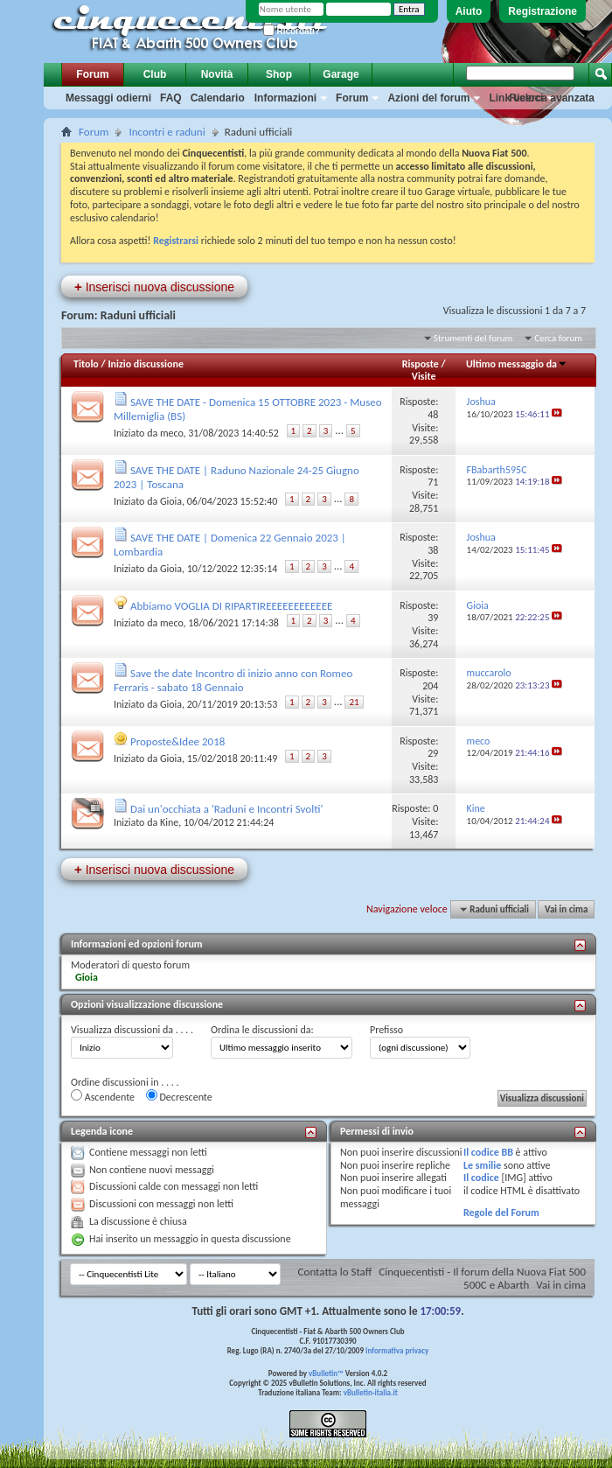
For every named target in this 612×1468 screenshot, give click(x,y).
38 (433, 550)
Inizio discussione (146, 364)
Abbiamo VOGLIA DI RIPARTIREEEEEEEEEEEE (231, 605)
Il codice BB (488, 1152)
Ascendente (103, 1096)
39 (433, 618)
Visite (424, 376)
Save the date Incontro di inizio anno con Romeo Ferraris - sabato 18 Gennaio (233, 680)
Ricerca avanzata (552, 98)
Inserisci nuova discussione (154, 286)
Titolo (86, 364)
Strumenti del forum (473, 338)
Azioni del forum (428, 98)
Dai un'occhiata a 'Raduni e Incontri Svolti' (226, 808)
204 (430, 686)
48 (433, 415)
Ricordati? (291, 31)
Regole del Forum (501, 1212)
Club (155, 74)
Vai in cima (566, 909)
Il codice (481, 1177)
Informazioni (285, 98)
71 (433, 482)
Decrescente (179, 1096)
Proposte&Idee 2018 (177, 741)
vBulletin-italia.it (371, 1392)
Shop (279, 74)
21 (353, 702)
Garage (340, 74)
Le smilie (482, 1165)
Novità (217, 74)
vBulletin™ (326, 1373)
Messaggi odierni (108, 98)
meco (172, 433)
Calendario (218, 98)
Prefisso (386, 1030)
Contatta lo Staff (335, 1271)
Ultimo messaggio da (516, 364)
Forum (92, 74)
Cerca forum (558, 338)
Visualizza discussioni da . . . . (132, 1030)
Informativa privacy (396, 1350)
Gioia (171, 501)
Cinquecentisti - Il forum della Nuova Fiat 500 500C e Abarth (482, 1278)
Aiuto (469, 11)
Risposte (420, 364)
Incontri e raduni (167, 131)
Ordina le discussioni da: (262, 1030)
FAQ (171, 98)
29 (433, 753)
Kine (169, 822)
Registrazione (542, 11)
